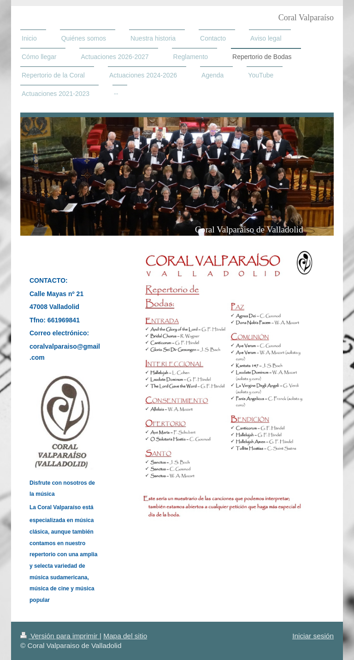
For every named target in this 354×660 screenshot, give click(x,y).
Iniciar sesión (313, 636)
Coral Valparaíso (306, 17)
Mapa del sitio (125, 636)
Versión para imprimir (60, 636)
